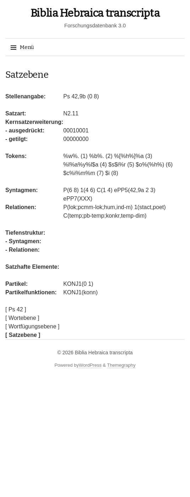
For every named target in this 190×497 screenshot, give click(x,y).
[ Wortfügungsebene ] (32, 326)
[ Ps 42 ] (15, 309)
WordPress (90, 365)
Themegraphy (121, 365)
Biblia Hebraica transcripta (95, 13)
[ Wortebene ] (22, 318)
